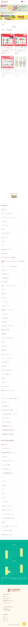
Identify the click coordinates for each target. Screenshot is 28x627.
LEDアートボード (5, 346)
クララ (5, 22)
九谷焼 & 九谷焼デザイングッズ (8, 452)
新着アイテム (4, 209)
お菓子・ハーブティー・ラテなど (9, 285)
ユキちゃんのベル (5, 362)
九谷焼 (3, 522)
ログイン (4, 616)
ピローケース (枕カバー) (7, 370)
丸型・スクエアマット (6, 354)
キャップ (3, 245)
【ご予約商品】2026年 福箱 (7, 430)
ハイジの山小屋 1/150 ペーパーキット (10, 414)
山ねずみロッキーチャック (7, 510)
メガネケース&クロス (6, 233)
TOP (2, 22)
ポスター (3, 341)
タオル (3, 229)
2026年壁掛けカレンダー (7, 426)
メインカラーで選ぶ (6, 464)
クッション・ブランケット (7, 358)
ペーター (3, 493)
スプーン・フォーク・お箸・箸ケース (10, 266)
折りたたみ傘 (4, 253)
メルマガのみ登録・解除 (7, 606)
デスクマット (4, 382)
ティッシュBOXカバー (6, 374)
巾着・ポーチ (4, 321)
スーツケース (4, 314)
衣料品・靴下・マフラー (7, 249)
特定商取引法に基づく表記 (8, 600)
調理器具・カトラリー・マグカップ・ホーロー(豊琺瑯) (13, 262)
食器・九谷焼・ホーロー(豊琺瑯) (8, 257)
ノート (3, 394)
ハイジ (3, 477)
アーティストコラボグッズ (7, 213)
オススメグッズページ (6, 448)
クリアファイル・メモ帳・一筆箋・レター (10, 398)
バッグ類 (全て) (5, 318)
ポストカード (4, 402)
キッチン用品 (4, 281)
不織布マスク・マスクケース (8, 310)
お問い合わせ (5, 618)
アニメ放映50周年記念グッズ (8, 473)
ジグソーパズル (5, 225)
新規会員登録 (5, 614)
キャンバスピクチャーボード (8, 337)
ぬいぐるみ (4, 366)
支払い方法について (6, 598)
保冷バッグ (4, 293)
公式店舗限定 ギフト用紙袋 (7, 434)
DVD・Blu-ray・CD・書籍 (7, 410)
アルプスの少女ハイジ (6, 468)
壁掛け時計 (4, 350)
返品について (5, 596)
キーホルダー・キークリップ (8, 325)
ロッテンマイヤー (5, 501)
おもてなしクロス (5, 274)
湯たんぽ (3, 378)
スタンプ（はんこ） (6, 418)
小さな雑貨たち (5, 277)
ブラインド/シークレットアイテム (9, 217)
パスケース (4, 289)
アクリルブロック (5, 386)
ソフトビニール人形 (6, 421)
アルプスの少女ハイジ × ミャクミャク (10, 526)
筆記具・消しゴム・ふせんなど (8, 390)
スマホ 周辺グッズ (5, 406)
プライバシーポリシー (7, 602)
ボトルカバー (4, 297)
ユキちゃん (4, 485)
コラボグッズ (4, 456)
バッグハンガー (5, 301)
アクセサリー (4, 221)
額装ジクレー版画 (5, 329)
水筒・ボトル (4, 270)
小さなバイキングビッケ (7, 505)
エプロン (3, 241)
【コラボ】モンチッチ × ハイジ (8, 460)
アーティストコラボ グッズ (7, 514)
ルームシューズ (5, 237)
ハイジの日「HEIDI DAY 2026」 (8, 518)
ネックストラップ (5, 305)
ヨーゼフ (3, 481)
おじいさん (4, 497)
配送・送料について (6, 594)
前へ (9, 196)
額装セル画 (4, 333)
